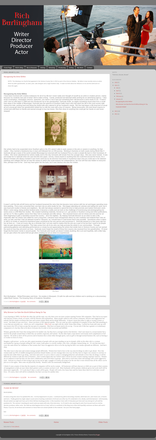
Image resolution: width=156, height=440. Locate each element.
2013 (116, 111)
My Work (80, 68)
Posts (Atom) (15, 426)
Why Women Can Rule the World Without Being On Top (25, 312)
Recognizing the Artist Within (15, 77)
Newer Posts (9, 422)
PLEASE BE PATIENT (11, 388)
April (117, 90)
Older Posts (103, 422)
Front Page (8, 68)
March (118, 93)
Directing (52, 68)
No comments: (31, 301)
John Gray (48, 324)
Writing (42, 68)
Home (56, 422)
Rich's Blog (19, 68)
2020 (116, 82)
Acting (71, 68)
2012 (116, 114)
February (119, 96)
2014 (116, 85)
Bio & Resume (32, 68)
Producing (62, 68)
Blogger (98, 435)
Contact (89, 68)
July (117, 88)
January (118, 99)
